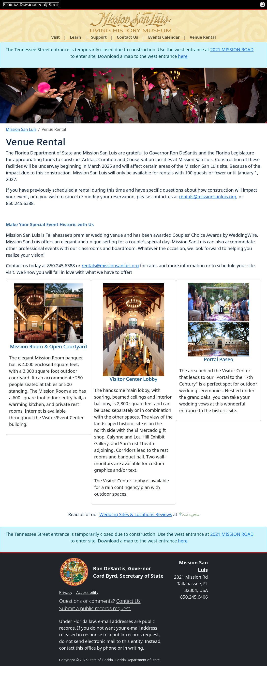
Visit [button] (55, 37)
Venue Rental (203, 37)
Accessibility (87, 592)
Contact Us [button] (127, 37)
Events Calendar (164, 37)
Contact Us (128, 601)
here (183, 56)
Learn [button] (75, 37)
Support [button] (99, 37)
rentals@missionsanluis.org (208, 197)
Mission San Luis (21, 129)
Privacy (65, 592)
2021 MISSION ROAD (231, 49)
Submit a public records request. (95, 608)
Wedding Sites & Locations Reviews (135, 514)
